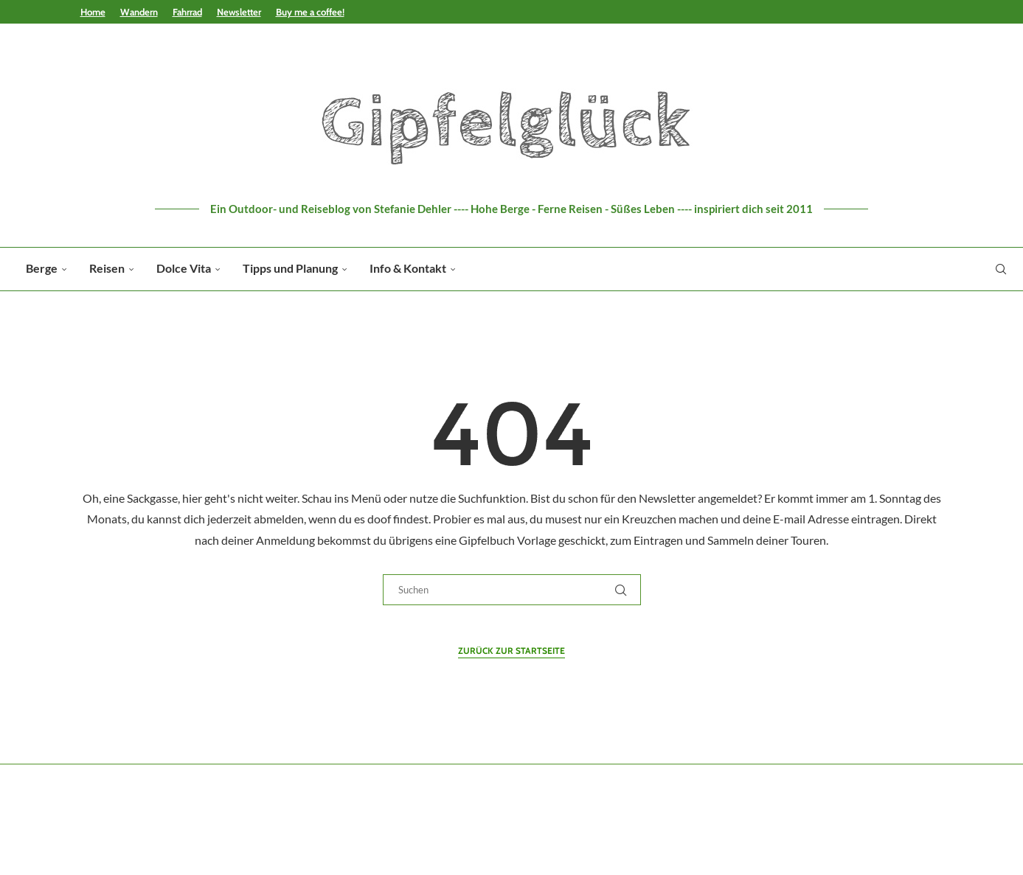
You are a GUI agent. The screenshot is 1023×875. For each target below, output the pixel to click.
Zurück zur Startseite (511, 650)
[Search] (1000, 269)
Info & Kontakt (408, 268)
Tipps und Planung (290, 268)
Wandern (139, 12)
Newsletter (239, 12)
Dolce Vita (183, 268)
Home (92, 12)
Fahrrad (187, 12)
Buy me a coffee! (310, 12)
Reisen (107, 268)
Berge (42, 268)
